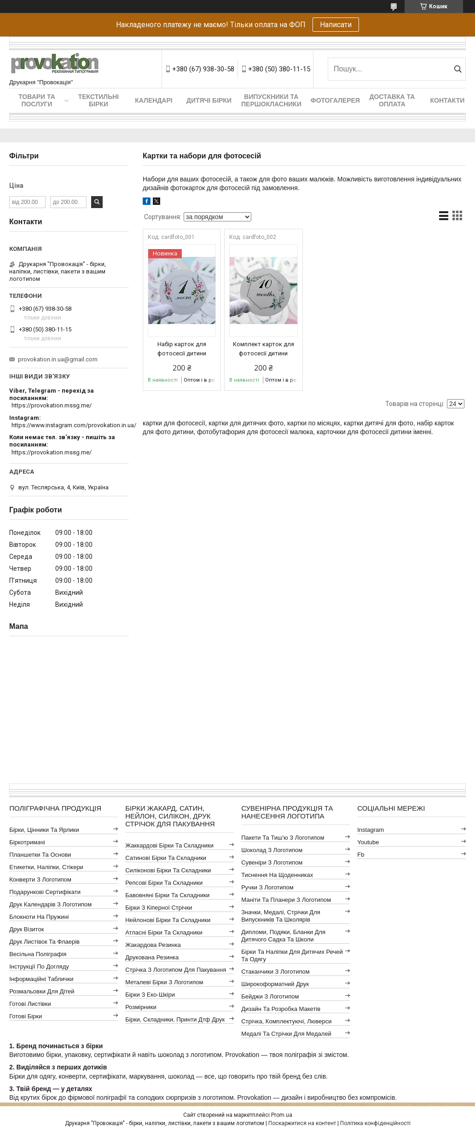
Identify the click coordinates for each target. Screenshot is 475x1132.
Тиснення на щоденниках (277, 874)
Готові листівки (30, 1003)
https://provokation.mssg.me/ (52, 405)
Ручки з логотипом (267, 887)
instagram (370, 829)
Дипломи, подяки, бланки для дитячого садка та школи (283, 936)
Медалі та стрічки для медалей (286, 1033)
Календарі (153, 100)
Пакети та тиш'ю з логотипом (282, 837)
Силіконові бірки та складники (168, 870)
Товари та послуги (36, 100)
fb (360, 854)
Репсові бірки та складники (164, 882)
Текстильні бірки (98, 100)
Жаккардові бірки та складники (169, 845)
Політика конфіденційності (375, 1123)
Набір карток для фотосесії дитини (181, 349)
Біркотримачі (27, 842)
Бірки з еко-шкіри (150, 994)
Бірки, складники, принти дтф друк (175, 1019)
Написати (336, 24)
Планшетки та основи (40, 854)
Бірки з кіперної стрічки (158, 907)
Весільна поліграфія (37, 954)
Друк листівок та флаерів (44, 941)
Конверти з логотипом (40, 879)
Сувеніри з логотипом (271, 862)
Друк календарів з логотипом (50, 904)
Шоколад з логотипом (271, 850)
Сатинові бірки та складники (165, 857)
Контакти (447, 100)
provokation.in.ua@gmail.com (58, 359)
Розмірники (140, 1007)
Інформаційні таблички (41, 978)
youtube (368, 842)
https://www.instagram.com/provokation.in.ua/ (74, 425)
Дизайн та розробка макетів (280, 1008)
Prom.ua (281, 1115)
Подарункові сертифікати (45, 891)
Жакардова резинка (153, 944)
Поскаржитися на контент (302, 1123)
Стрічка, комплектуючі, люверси (286, 1021)
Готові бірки (25, 1016)
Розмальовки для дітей (41, 991)
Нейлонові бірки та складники (167, 920)
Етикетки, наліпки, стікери (46, 867)
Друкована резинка (152, 957)
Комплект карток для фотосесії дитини (263, 349)
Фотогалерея (335, 100)
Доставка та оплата (392, 100)
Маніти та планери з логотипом (286, 899)
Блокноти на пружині (39, 916)
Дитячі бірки (209, 100)
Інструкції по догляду (39, 966)
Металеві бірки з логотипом (164, 982)
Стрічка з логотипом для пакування (175, 969)
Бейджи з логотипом (270, 996)
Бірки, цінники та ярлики (44, 829)
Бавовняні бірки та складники (167, 895)
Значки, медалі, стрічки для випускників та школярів (280, 916)
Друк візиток (26, 929)
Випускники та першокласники (271, 100)
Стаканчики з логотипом (275, 971)
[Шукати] (458, 69)
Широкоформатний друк (275, 984)
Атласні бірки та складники (163, 932)
